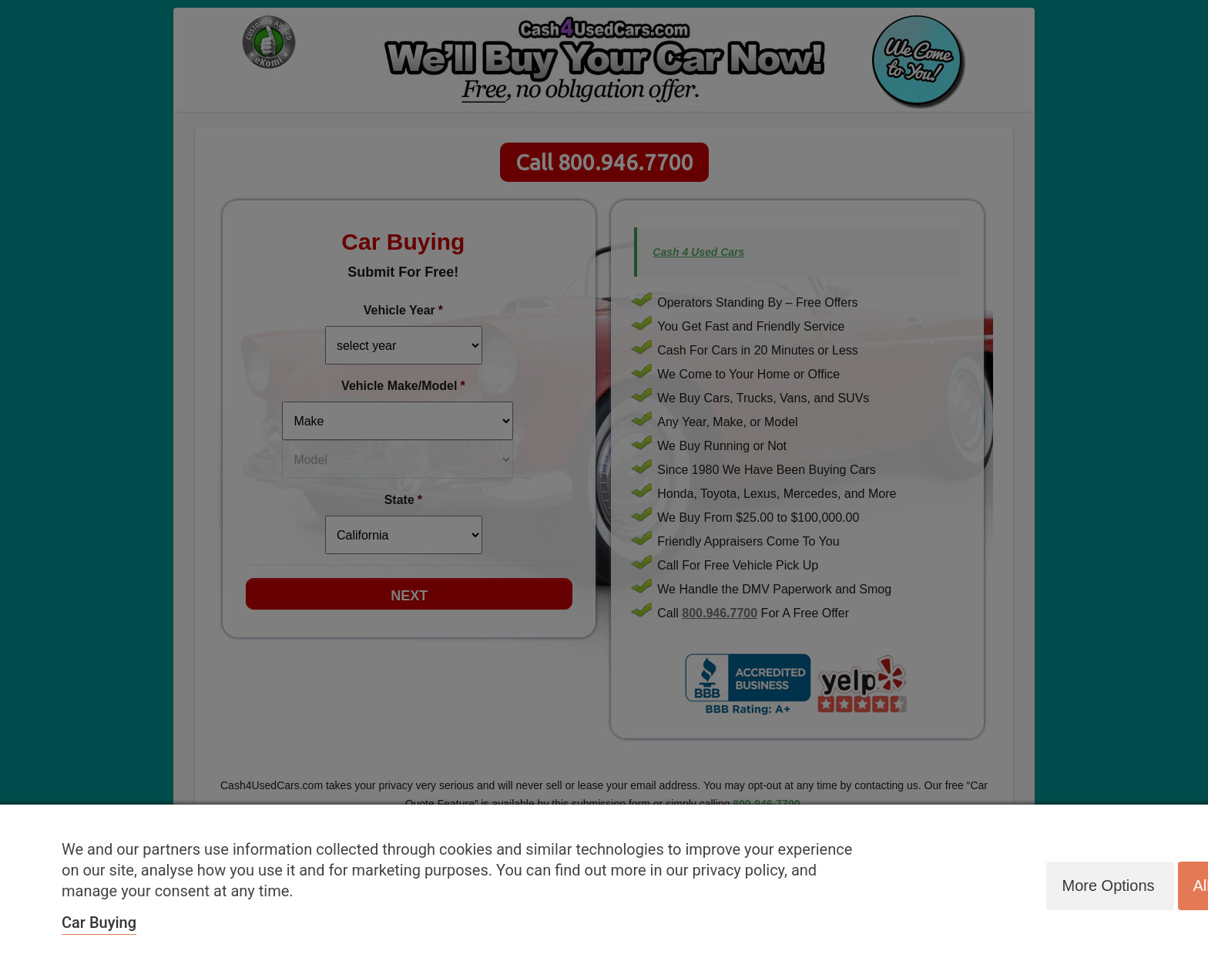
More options (1108, 885)
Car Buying (99, 922)
